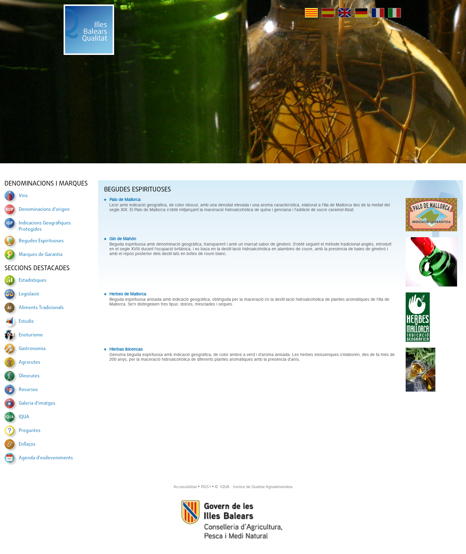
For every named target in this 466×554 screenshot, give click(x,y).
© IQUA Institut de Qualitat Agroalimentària (253, 487)
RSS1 (206, 487)
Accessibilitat (185, 487)
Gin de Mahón (122, 238)
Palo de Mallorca (125, 199)
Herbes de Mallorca (127, 294)
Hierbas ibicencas (126, 349)
